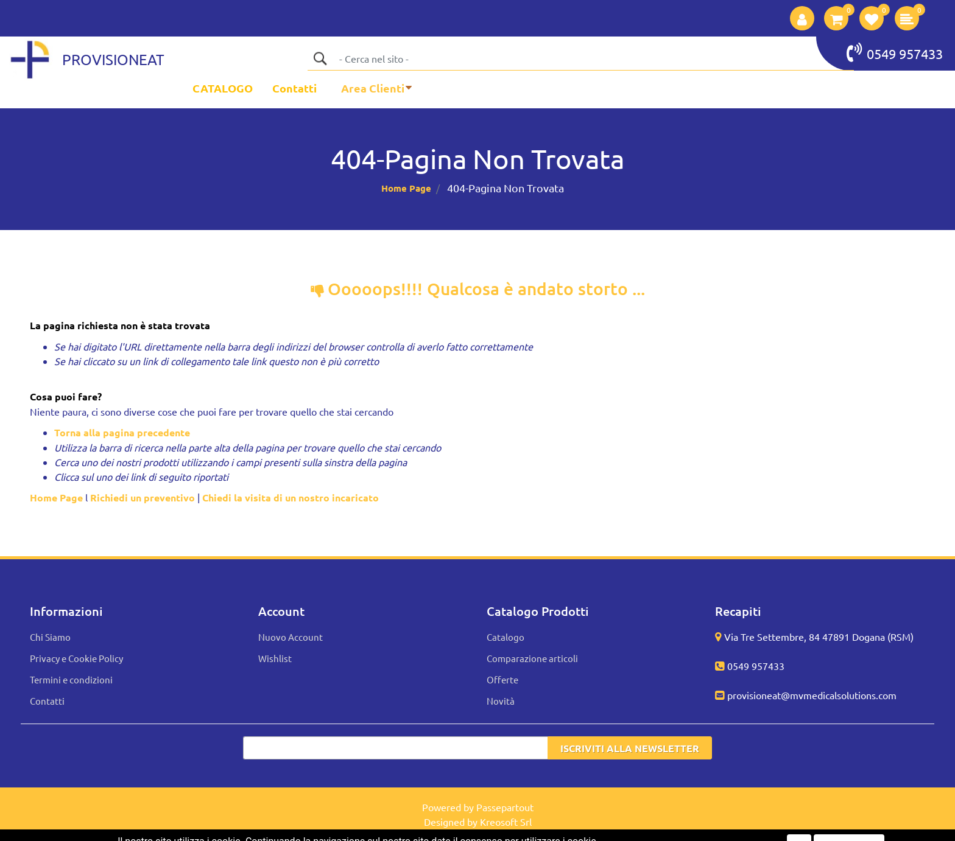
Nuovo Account (290, 637)
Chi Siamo (50, 637)
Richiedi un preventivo (142, 497)
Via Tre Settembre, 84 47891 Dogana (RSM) (819, 636)
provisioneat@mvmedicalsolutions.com (812, 695)
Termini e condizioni (71, 679)
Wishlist (275, 658)
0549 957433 (895, 52)
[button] (802, 18)
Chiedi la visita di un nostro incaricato (290, 497)
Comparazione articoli (532, 658)
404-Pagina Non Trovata (505, 187)
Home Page (406, 188)
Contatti (294, 88)
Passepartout (505, 807)
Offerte (502, 679)
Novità (501, 701)
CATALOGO (222, 88)
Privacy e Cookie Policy (76, 658)
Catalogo (505, 637)
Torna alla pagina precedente (122, 432)
